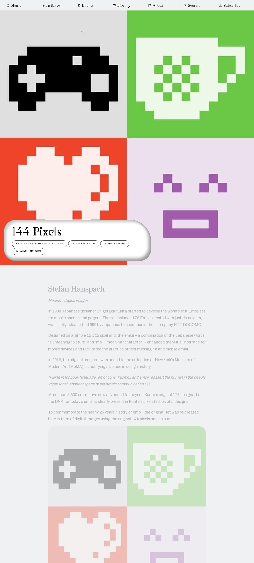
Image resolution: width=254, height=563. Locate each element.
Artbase (51, 5)
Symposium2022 (114, 243)
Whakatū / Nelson (28, 251)
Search (191, 5)
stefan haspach (83, 243)
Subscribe (229, 5)
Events (85, 5)
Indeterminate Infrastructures (39, 243)
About (155, 5)
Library (122, 5)
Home (14, 5)
